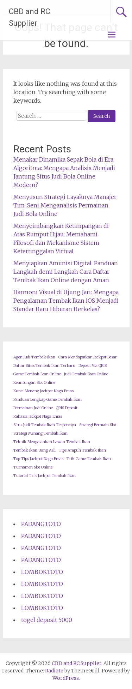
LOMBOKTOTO (42, 571)
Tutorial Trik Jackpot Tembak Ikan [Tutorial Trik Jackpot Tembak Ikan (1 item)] (44, 475)
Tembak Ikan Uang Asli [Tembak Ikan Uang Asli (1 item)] (34, 450)
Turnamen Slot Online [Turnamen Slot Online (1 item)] (32, 467)
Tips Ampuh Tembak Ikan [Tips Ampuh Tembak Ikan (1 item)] (82, 450)
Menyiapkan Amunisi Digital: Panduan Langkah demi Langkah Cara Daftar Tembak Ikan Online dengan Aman (65, 272)
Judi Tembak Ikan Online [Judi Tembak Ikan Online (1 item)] (86, 374)
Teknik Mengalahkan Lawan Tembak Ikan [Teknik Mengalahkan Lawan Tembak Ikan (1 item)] (51, 442)
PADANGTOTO (41, 523)
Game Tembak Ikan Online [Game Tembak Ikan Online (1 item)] (37, 374)
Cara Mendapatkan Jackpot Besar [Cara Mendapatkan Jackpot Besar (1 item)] (87, 357)
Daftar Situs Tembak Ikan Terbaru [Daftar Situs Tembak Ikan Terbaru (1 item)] (44, 365)
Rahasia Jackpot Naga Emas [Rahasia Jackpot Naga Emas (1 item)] (37, 416)
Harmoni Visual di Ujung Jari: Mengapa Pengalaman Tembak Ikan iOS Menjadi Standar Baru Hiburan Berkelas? (66, 301)
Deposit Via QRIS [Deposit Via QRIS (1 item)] (92, 365)
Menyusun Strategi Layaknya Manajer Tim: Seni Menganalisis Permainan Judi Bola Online (65, 205)
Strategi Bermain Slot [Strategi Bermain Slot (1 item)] (97, 425)
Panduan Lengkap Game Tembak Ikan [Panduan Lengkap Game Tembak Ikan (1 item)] (47, 399)
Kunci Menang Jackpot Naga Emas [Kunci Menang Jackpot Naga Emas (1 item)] (43, 391)
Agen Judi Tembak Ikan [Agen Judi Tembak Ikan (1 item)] (34, 357)
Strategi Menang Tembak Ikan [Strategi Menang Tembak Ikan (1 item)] (40, 433)
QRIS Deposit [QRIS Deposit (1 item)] (66, 408)
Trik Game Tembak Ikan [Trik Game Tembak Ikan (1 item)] (89, 459)
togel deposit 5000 (46, 619)
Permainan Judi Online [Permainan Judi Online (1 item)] (33, 408)
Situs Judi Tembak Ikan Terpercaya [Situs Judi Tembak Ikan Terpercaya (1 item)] (44, 425)
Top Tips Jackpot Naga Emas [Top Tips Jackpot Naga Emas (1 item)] (38, 459)
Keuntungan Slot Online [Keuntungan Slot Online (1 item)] (34, 382)
